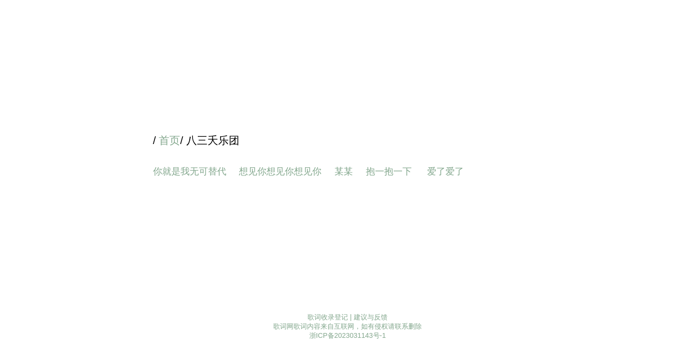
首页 (169, 140)
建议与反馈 (371, 317)
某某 (343, 171)
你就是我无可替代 (189, 171)
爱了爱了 (446, 171)
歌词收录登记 (327, 317)
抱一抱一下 (390, 171)
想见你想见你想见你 (280, 171)
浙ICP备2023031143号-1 (347, 335)
